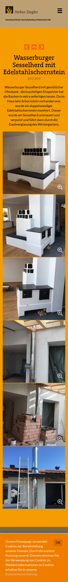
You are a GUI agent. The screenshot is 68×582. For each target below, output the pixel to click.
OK (58, 542)
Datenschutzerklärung (21, 574)
